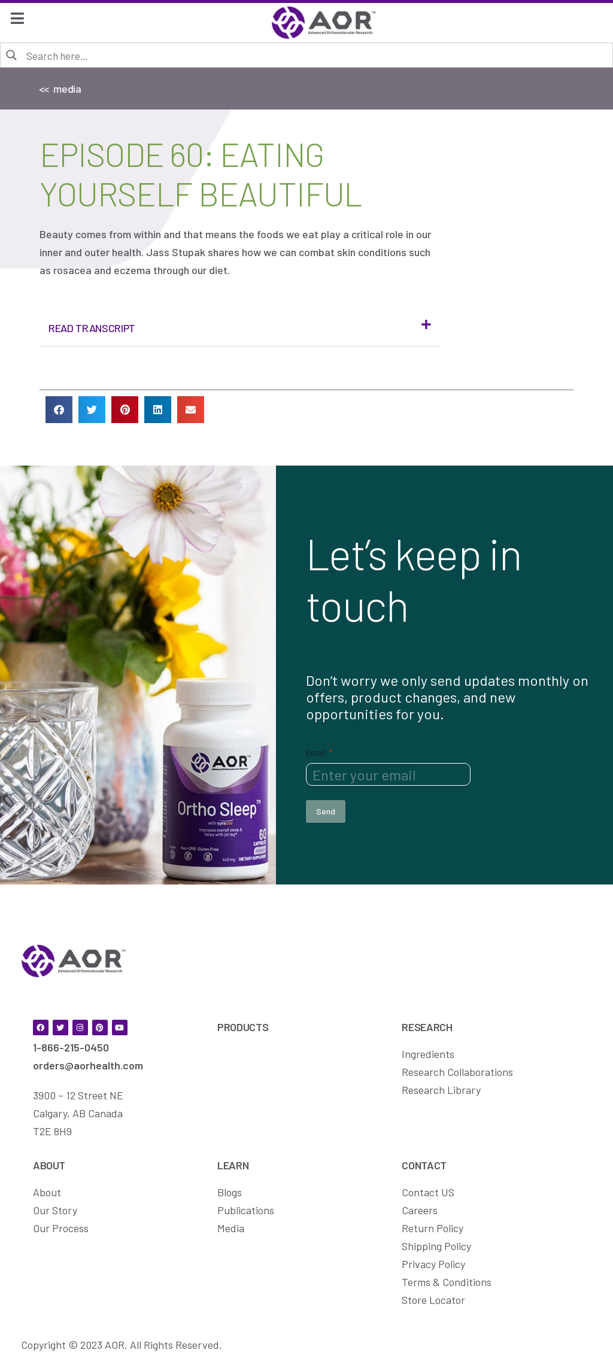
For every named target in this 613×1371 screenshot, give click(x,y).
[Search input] (314, 55)
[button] (240, 328)
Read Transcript (91, 328)
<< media (60, 88)
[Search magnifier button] (12, 54)
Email (319, 752)
